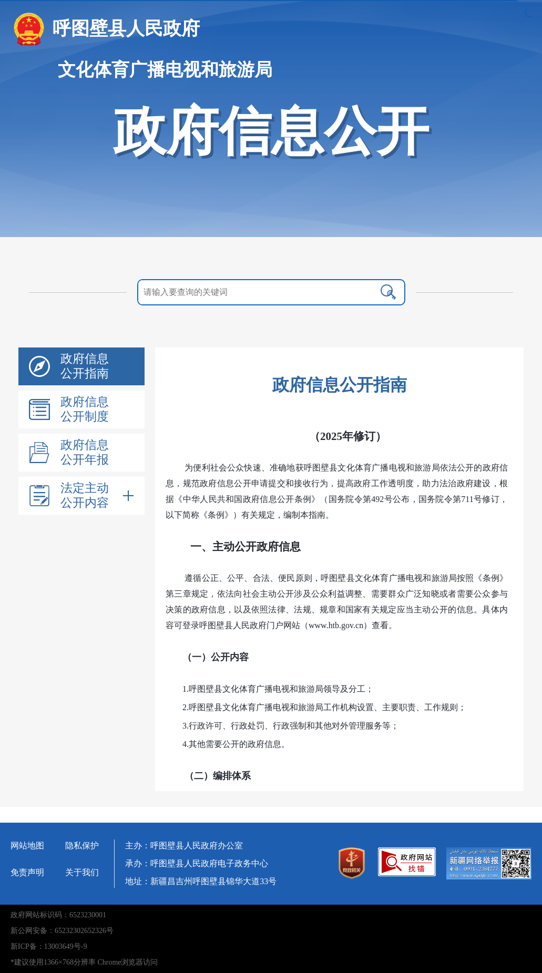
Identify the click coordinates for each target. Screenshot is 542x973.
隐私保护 (82, 845)
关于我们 (82, 872)
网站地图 (27, 845)
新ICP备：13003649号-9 (49, 946)
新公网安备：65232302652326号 (62, 931)
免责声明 (27, 872)
